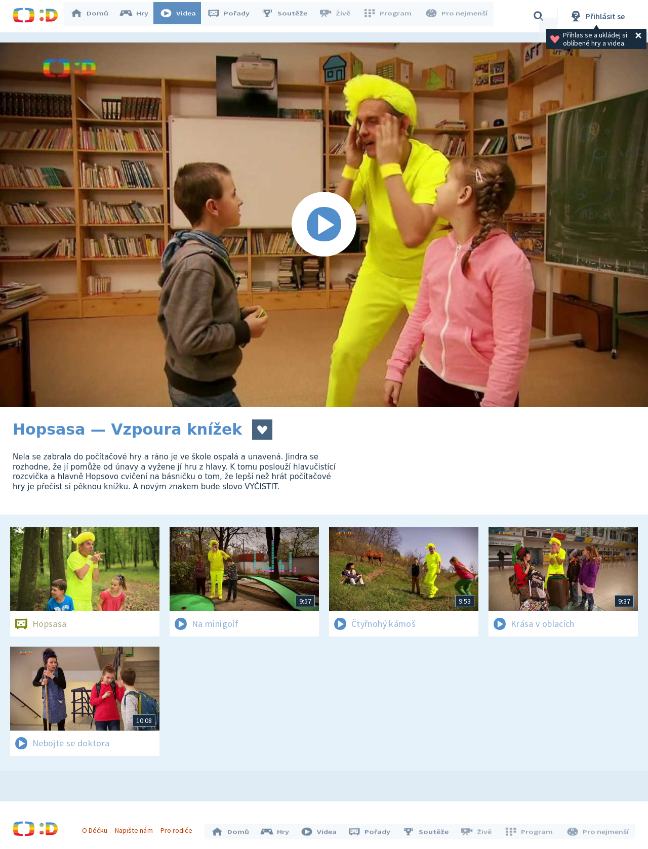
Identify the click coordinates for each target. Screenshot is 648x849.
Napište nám (136, 827)
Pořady (233, 16)
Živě (339, 16)
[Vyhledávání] (538, 16)
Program (390, 16)
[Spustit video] (324, 225)
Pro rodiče (179, 827)
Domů (94, 16)
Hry (139, 16)
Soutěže (289, 16)
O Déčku (97, 827)
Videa (182, 16)
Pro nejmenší (457, 16)
